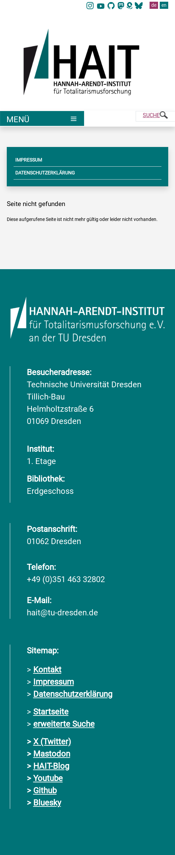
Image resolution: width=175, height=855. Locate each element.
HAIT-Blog (51, 766)
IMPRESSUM (28, 160)
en (164, 5)
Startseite (51, 712)
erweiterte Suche (64, 724)
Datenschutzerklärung (72, 694)
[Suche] (155, 116)
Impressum (53, 682)
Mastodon (51, 754)
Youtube (48, 778)
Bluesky (47, 802)
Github (45, 790)
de (153, 5)
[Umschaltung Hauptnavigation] (42, 118)
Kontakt (47, 669)
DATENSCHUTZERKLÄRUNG (45, 172)
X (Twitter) (52, 741)
